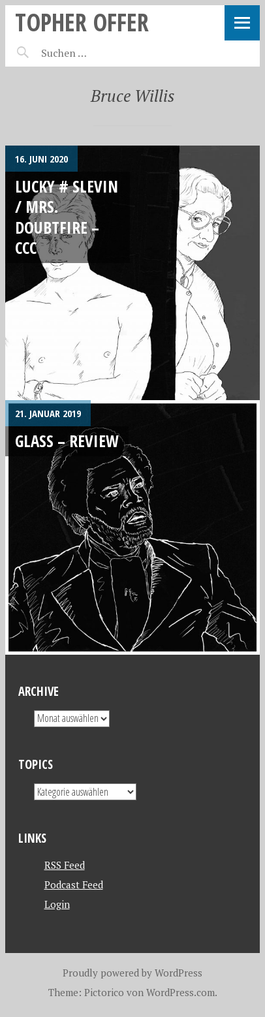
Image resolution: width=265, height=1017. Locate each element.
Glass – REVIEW (67, 441)
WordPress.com (180, 992)
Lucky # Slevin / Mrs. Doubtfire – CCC (66, 216)
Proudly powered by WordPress (132, 972)
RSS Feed (64, 864)
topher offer (82, 22)
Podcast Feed (73, 884)
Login (57, 904)
